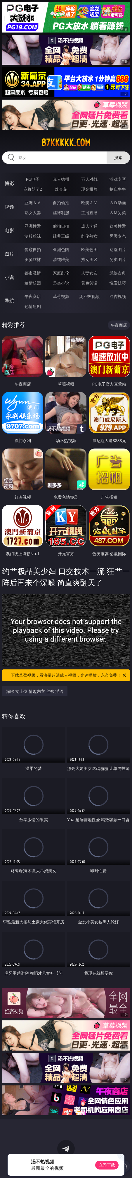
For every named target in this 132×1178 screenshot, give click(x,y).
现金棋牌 (89, 189)
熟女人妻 (33, 212)
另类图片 (118, 259)
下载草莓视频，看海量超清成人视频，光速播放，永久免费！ (69, 675)
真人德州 (61, 179)
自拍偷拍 (61, 202)
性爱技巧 (118, 283)
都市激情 (33, 273)
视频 (9, 207)
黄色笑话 (89, 283)
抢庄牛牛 (118, 189)
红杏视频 (118, 296)
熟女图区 (89, 259)
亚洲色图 (61, 249)
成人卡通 (89, 226)
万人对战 (89, 179)
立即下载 (107, 1165)
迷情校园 (33, 283)
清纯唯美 (61, 259)
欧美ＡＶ (89, 202)
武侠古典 (118, 273)
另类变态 (118, 236)
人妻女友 (89, 273)
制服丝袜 (33, 236)
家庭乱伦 (61, 273)
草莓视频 (61, 296)
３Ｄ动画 (118, 202)
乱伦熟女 (89, 236)
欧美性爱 (118, 226)
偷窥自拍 (33, 249)
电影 (9, 230)
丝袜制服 (61, 212)
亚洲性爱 (33, 226)
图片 (9, 253)
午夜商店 (33, 296)
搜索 (118, 157)
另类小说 (61, 283)
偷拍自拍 (61, 226)
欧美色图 (89, 249)
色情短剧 (33, 306)
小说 (9, 277)
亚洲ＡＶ (33, 202)
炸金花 (61, 189)
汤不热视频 (89, 296)
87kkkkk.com (66, 143)
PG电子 (33, 179)
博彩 (9, 183)
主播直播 (89, 212)
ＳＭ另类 (118, 212)
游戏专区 (118, 179)
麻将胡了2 (32, 189)
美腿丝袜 (33, 259)
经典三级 (61, 236)
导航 (9, 300)
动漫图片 (118, 249)
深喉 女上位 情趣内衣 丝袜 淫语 (35, 691)
